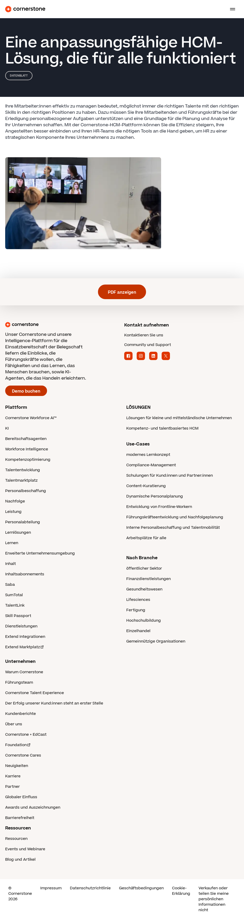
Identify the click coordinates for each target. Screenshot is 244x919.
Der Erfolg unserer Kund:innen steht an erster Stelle (54, 703)
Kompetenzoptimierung (27, 459)
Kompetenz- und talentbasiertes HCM (162, 428)
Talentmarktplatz (21, 480)
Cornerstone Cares (23, 755)
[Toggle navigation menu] (230, 9)
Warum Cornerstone (24, 672)
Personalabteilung (22, 522)
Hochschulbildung (143, 620)
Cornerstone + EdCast (26, 734)
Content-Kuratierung (146, 486)
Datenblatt (19, 76)
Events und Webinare (25, 849)
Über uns (13, 724)
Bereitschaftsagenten (26, 439)
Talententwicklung (22, 470)
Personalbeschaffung (25, 491)
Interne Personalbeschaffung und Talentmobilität (173, 527)
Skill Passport (18, 616)
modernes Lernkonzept (148, 454)
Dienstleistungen (21, 626)
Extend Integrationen (25, 636)
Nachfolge (15, 501)
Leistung (13, 511)
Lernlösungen (18, 532)
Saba (10, 584)
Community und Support (147, 345)
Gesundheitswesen (144, 589)
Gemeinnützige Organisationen (155, 641)
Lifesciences (138, 599)
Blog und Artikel (20, 859)
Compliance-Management (151, 465)
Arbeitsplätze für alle (146, 538)
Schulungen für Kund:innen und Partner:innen (169, 475)
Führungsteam (19, 682)
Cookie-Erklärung (181, 890)
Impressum (51, 888)
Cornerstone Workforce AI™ (30, 418)
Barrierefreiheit (19, 818)
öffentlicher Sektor (144, 568)
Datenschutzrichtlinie (90, 888)
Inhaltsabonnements (24, 574)
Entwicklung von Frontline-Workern (159, 506)
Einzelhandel (138, 631)
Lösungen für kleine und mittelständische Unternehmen (179, 418)
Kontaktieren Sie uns (143, 335)
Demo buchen (26, 391)
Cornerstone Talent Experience (34, 693)
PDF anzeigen (122, 292)
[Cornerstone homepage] (62, 324)
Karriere (13, 776)
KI (7, 428)
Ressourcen (16, 838)
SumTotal (14, 595)
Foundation (18, 745)
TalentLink (14, 605)
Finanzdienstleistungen (148, 579)
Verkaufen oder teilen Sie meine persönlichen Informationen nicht (214, 899)
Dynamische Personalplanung (154, 496)
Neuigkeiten (16, 766)
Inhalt (10, 563)
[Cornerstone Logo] (25, 9)
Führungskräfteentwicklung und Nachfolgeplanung (174, 517)
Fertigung (135, 610)
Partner (12, 786)
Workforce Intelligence (26, 449)
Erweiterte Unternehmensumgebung (40, 553)
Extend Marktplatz (24, 647)
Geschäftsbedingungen (141, 888)
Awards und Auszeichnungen (32, 807)
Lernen (11, 543)
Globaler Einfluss (21, 797)
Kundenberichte (20, 713)
